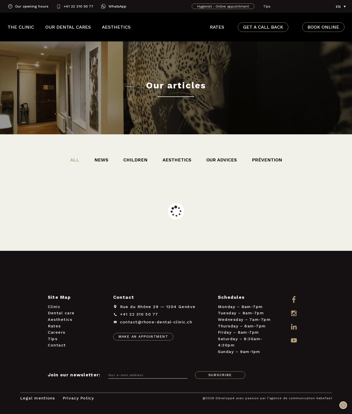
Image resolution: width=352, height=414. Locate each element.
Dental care (61, 313)
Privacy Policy (78, 398)
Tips (266, 6)
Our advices (221, 159)
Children (135, 159)
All (74, 159)
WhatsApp (117, 6)
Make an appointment (143, 336)
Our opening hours (31, 6)
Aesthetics (116, 27)
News (101, 159)
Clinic (54, 306)
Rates (217, 27)
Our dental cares (68, 27)
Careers (56, 332)
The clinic (21, 27)
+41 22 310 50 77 (78, 6)
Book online (323, 27)
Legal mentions (37, 398)
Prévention (267, 159)
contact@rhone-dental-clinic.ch (156, 322)
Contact (57, 345)
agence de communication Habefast (300, 398)
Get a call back (263, 27)
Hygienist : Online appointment (223, 6)
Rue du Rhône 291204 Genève (158, 306)
